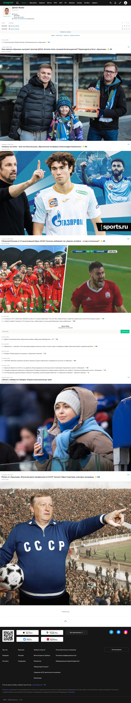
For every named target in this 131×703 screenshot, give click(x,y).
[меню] (17, 2)
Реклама (21, 655)
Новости (66, 35)
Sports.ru (7, 690)
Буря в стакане (5, 243)
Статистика (59, 35)
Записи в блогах (75, 35)
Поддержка (22, 661)
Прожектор (37, 661)
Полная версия (116, 649)
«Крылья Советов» (6, 51)
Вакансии (21, 650)
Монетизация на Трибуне (42, 655)
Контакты (5, 661)
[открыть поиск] (111, 2)
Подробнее (71, 692)
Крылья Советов (14, 26)
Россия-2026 (5, 479)
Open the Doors (5, 149)
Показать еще (65, 611)
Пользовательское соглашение (66, 650)
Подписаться (6, 16)
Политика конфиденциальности (66, 655)
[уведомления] (115, 2)
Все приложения (76, 632)
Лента (52, 35)
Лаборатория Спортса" (41, 667)
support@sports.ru (37, 685)
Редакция (5, 655)
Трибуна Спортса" (39, 650)
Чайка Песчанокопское (20, 18)
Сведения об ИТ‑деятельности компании (47, 672)
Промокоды (38, 678)
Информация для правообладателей (67, 661)
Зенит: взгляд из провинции (9, 382)
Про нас (5, 650)
